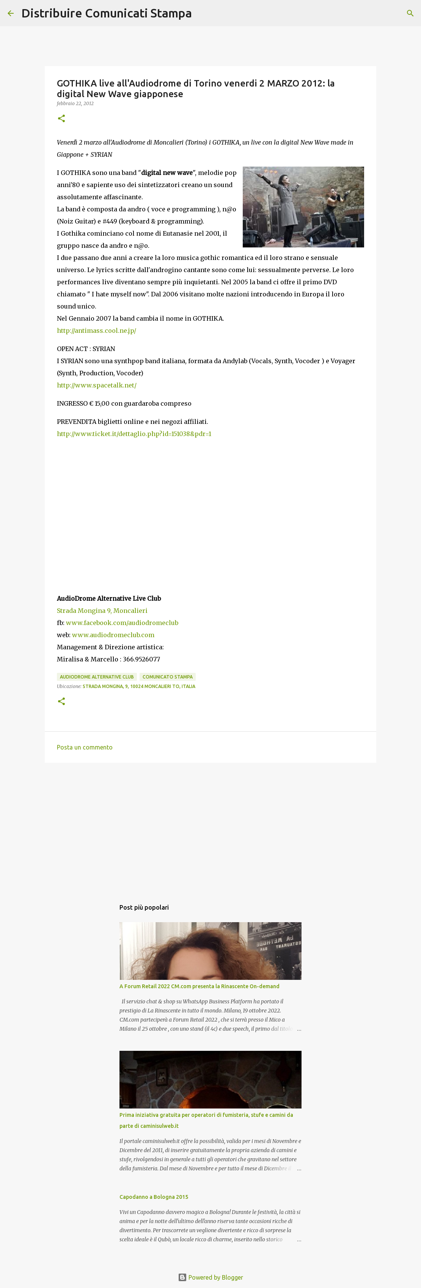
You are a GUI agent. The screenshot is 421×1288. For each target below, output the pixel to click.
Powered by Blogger (210, 1277)
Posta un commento (85, 747)
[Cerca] (202, 13)
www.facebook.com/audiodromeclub (122, 623)
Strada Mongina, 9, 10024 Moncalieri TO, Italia (139, 686)
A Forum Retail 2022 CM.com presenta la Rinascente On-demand (199, 986)
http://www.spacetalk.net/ (97, 385)
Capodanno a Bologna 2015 (153, 1197)
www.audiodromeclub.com (113, 635)
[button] (61, 119)
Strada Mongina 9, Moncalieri (102, 610)
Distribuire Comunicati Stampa (106, 13)
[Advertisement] (210, 827)
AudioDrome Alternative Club (97, 676)
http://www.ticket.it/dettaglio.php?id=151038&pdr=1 (134, 434)
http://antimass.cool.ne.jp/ (96, 330)
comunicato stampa (168, 676)
